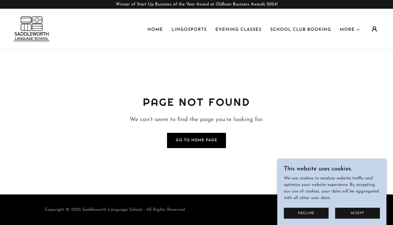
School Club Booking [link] (300, 30)
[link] (31, 28)
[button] (350, 29)
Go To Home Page (196, 140)
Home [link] (155, 30)
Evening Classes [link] (238, 30)
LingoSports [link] (189, 30)
